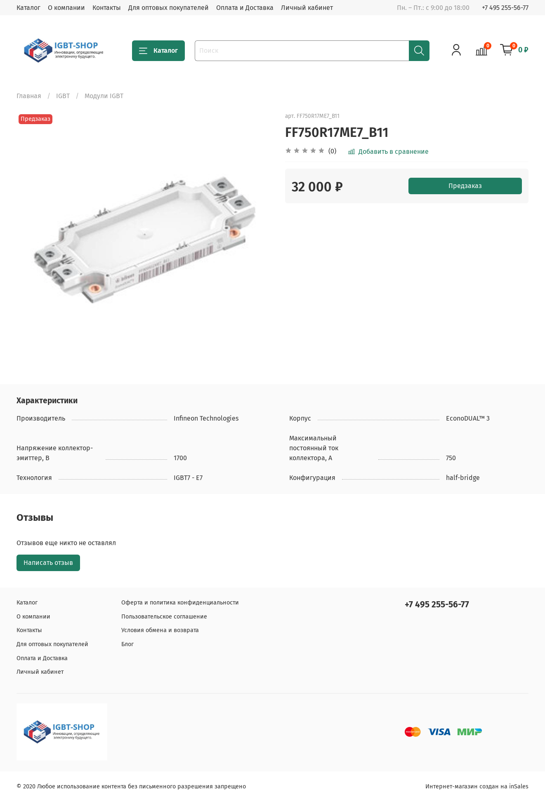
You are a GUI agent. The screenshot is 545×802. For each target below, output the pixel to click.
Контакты (106, 8)
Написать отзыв (48, 563)
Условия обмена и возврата (160, 630)
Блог (127, 644)
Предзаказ (465, 186)
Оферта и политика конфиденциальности (180, 602)
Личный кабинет (307, 8)
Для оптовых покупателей (168, 8)
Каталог (28, 8)
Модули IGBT (104, 96)
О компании (66, 8)
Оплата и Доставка (245, 8)
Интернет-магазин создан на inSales (476, 786)
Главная (29, 96)
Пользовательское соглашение (164, 616)
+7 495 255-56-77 (505, 8)
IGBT (63, 96)
